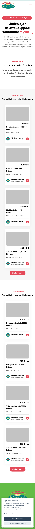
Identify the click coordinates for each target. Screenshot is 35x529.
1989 (17, 132)
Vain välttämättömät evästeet (17, 523)
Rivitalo (13, 132)
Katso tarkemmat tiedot (17, 140)
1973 (19, 370)
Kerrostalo (15, 174)
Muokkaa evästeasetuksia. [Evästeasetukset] (11, 514)
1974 (17, 329)
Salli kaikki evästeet (17, 518)
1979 (20, 174)
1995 (21, 216)
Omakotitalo (15, 216)
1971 (20, 257)
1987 (20, 453)
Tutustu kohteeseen (17, 138)
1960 (19, 412)
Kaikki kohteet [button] (17, 273)
